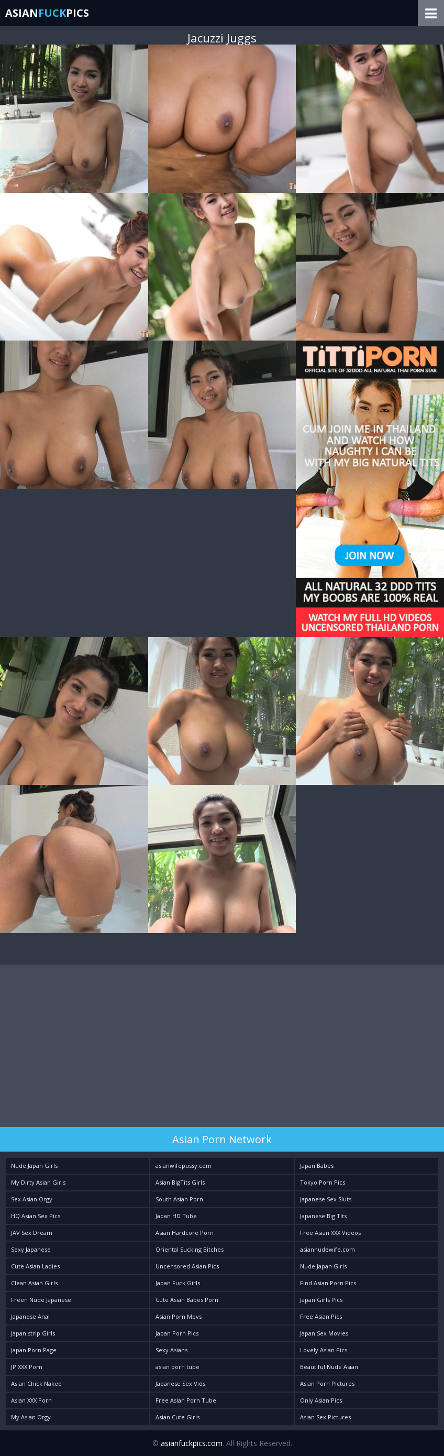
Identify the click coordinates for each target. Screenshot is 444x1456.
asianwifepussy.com (184, 1165)
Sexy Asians (171, 1350)
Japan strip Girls (33, 1333)
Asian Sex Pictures (325, 1417)
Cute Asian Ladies (35, 1266)
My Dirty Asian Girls (38, 1182)
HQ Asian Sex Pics (35, 1216)
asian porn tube (177, 1367)
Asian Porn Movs (179, 1316)
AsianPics (47, 13)
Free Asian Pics (321, 1316)
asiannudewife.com (327, 1249)
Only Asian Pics (321, 1400)
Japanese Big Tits (323, 1216)
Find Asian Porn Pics (328, 1283)
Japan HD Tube (176, 1216)
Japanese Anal (30, 1316)
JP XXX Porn (26, 1367)
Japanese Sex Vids (180, 1383)
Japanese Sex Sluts (325, 1199)
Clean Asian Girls (34, 1283)
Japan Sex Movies (324, 1333)
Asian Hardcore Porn (185, 1232)
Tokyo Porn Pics (322, 1182)
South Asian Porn (179, 1199)
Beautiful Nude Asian (329, 1367)
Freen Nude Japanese (41, 1300)
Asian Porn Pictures (327, 1383)
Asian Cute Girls (177, 1417)
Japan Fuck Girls (178, 1283)
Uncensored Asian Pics (187, 1266)
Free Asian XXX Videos (330, 1232)
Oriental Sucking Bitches (190, 1249)
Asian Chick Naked (36, 1383)
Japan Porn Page (34, 1350)
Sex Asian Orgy (31, 1199)
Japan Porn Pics (177, 1333)
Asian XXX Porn (31, 1400)
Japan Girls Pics (321, 1300)
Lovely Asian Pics (323, 1350)
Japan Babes (317, 1165)
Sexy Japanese (31, 1249)
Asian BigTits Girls (180, 1182)
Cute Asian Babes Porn (187, 1300)
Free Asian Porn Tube (186, 1400)
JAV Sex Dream (31, 1232)
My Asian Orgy (31, 1417)
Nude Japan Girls (34, 1165)
